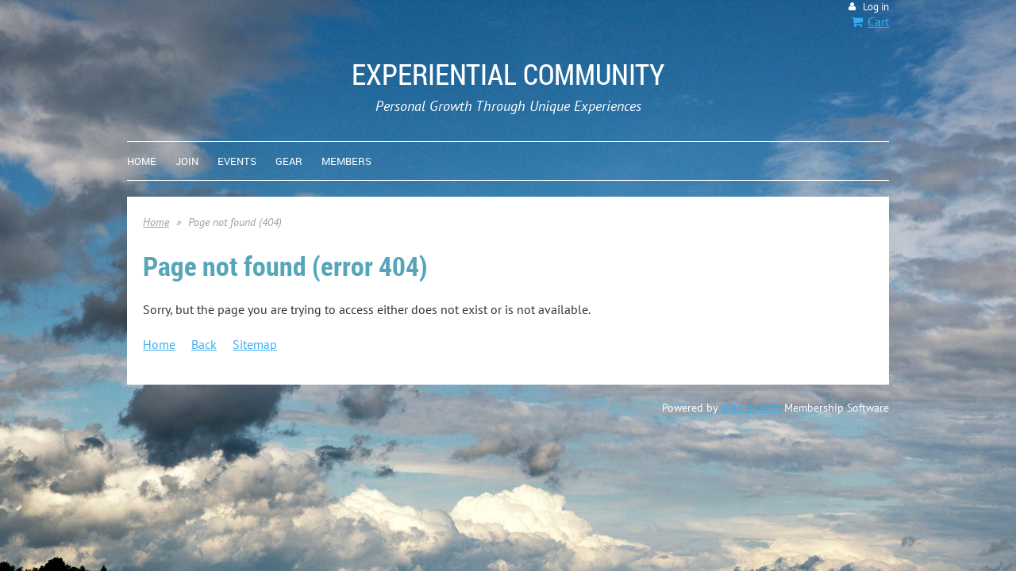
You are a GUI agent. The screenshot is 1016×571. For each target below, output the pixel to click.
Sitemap (255, 344)
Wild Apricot (751, 407)
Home (156, 222)
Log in (876, 6)
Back (204, 344)
